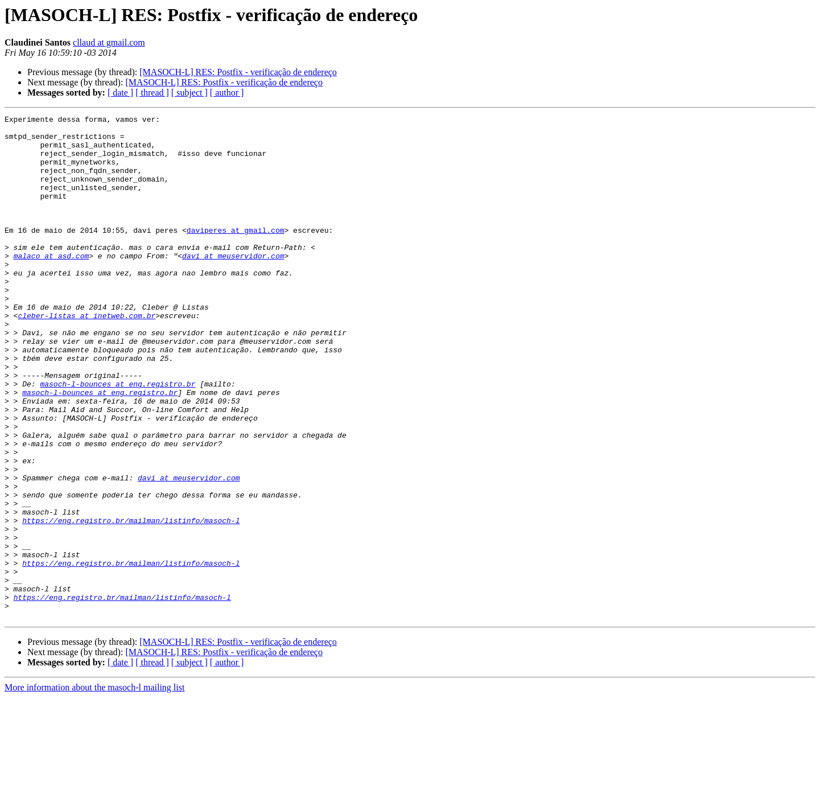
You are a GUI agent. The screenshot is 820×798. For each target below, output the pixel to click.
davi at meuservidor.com (233, 284)
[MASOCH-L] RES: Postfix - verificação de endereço (238, 72)
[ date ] (120, 92)
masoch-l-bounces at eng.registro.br (117, 438)
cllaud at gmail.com (109, 42)
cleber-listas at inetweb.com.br (86, 356)
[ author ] (227, 92)
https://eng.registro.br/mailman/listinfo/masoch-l (131, 602)
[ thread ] (152, 92)
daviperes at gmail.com (236, 254)
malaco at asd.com (51, 284)
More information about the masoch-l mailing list (94, 788)
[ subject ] (189, 92)
